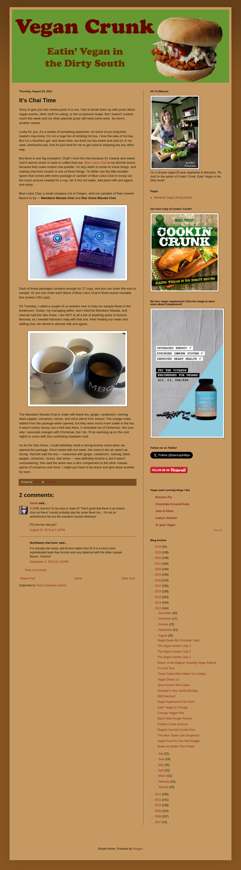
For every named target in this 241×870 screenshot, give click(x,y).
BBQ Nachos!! (166, 696)
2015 (158, 597)
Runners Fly (163, 497)
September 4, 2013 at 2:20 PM (49, 561)
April (161, 770)
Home (78, 578)
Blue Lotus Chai (96, 162)
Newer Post (27, 578)
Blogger (137, 848)
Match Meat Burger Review (174, 718)
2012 (158, 794)
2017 (158, 586)
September (165, 630)
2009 (158, 811)
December (165, 613)
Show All (218, 530)
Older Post (128, 578)
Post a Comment (35, 570)
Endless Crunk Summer (172, 724)
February (164, 781)
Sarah (34, 503)
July (161, 753)
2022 (158, 558)
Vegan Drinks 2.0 (168, 679)
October (163, 624)
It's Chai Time (166, 668)
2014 (158, 602)
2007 (158, 822)
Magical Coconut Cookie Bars (176, 729)
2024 (158, 546)
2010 (158, 805)
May (161, 765)
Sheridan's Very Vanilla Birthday (177, 690)
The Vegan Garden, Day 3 (174, 646)
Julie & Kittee (164, 511)
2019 (158, 574)
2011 (158, 799)
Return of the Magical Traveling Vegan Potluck (186, 663)
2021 (158, 563)
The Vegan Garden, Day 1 (174, 657)
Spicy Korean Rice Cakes (173, 685)
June (161, 759)
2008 (158, 816)
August (163, 635)
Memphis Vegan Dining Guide (173, 197)
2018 (158, 580)
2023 (158, 552)
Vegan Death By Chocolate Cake (178, 640)
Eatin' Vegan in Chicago (172, 707)
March (162, 776)
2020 (158, 569)
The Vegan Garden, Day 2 (174, 651)
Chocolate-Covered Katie (172, 504)
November (165, 618)
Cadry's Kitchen (166, 518)
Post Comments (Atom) (51, 585)
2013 (158, 608)
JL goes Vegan (165, 525)
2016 (158, 591)
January (163, 787)
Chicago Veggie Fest (170, 713)
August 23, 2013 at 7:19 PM (47, 530)
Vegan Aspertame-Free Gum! (176, 701)
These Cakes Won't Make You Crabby (181, 673)
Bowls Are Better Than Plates (176, 746)
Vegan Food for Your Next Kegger (178, 741)
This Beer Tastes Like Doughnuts (178, 735)
